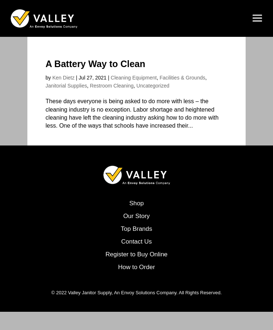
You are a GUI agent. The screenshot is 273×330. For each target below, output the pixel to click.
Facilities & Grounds (182, 78)
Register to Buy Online (136, 254)
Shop (136, 203)
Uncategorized (152, 86)
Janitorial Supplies (66, 86)
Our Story (136, 216)
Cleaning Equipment (134, 78)
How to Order (136, 267)
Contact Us (136, 241)
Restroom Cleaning (112, 86)
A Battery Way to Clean (95, 64)
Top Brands (136, 228)
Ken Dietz (63, 78)
